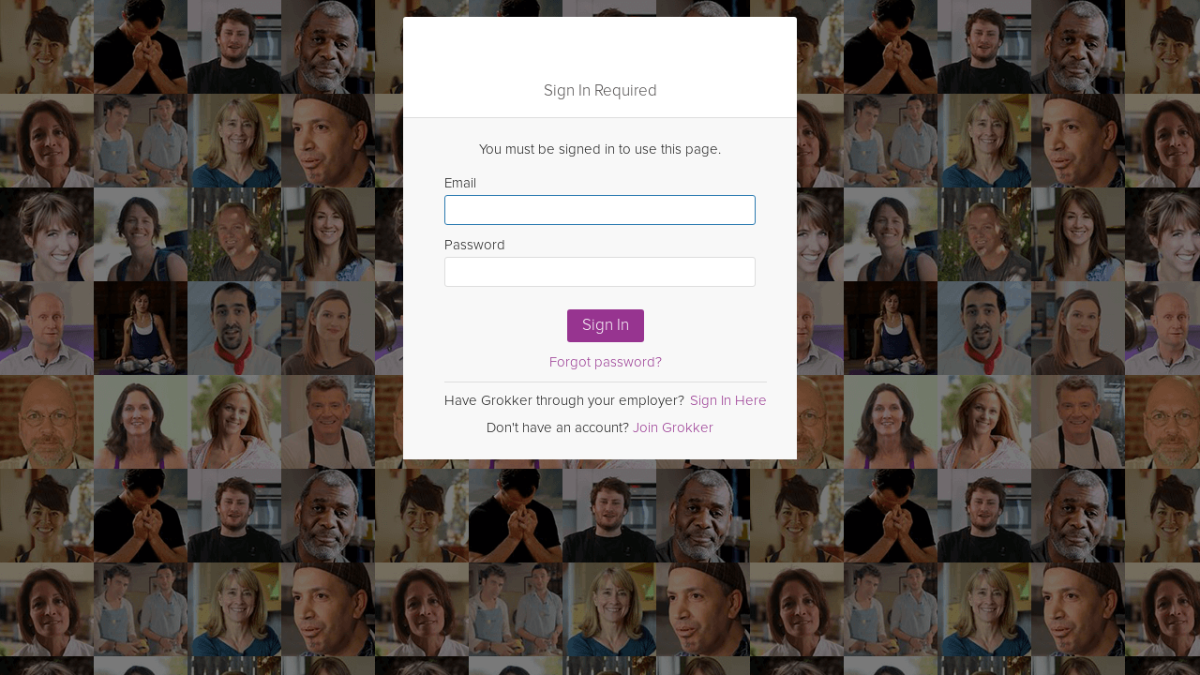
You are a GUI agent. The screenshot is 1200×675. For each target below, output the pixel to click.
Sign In (605, 325)
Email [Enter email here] (600, 199)
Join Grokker (673, 427)
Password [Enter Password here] (600, 261)
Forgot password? (605, 361)
